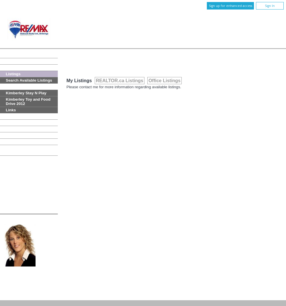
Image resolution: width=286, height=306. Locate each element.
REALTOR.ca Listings (119, 80)
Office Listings (164, 80)
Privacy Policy (208, 276)
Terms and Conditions (263, 276)
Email (47, 251)
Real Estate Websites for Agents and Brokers (80, 295)
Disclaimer (232, 276)
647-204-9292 (150, 247)
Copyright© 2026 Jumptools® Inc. (29, 295)
